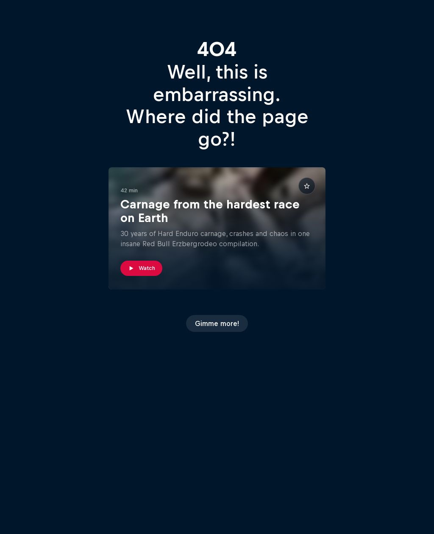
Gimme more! (217, 323)
